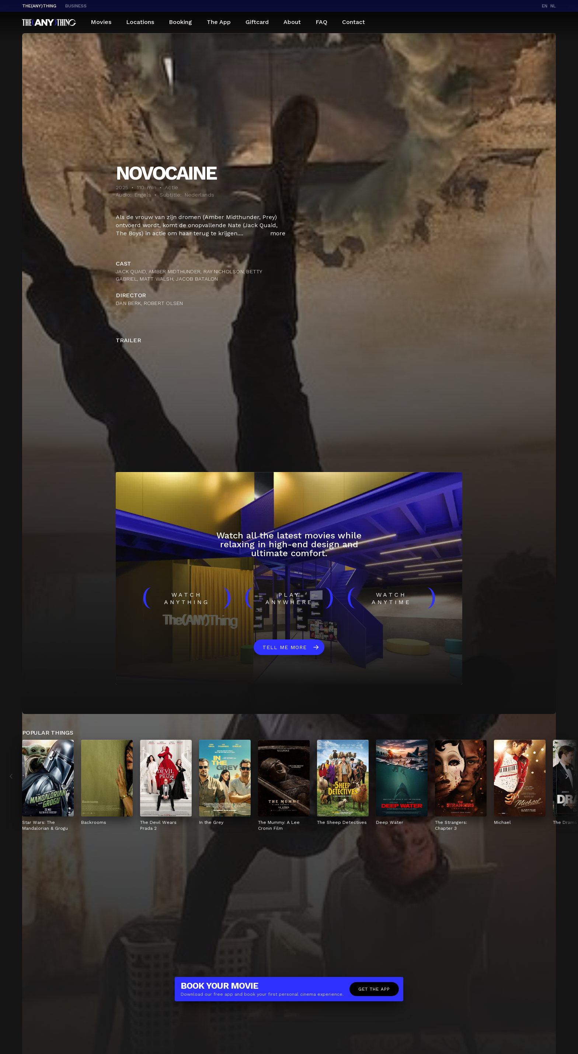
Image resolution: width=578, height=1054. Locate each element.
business (76, 5)
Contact (353, 21)
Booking (180, 21)
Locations (140, 21)
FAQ (321, 21)
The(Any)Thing (39, 5)
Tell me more (284, 647)
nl (553, 5)
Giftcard (257, 21)
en (544, 5)
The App (219, 21)
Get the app (374, 989)
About (292, 21)
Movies (101, 21)
